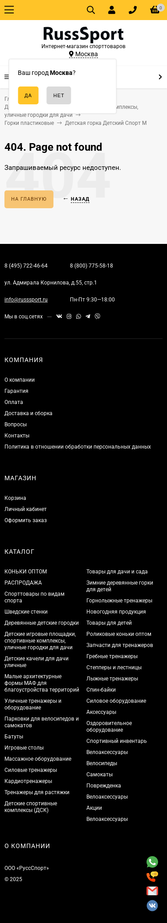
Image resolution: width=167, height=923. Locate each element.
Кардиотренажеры (28, 781)
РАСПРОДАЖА (23, 583)
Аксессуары (101, 712)
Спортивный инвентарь (116, 741)
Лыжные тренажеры (112, 679)
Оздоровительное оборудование (109, 726)
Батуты (13, 736)
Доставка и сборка (28, 413)
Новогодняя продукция (116, 612)
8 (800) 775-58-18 (91, 266)
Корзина (15, 498)
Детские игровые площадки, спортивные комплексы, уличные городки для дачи (40, 641)
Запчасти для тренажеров (119, 645)
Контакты (16, 436)
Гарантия (16, 391)
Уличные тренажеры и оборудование (32, 704)
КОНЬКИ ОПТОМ (25, 572)
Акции (94, 808)
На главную (29, 199)
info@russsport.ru (26, 300)
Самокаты (99, 774)
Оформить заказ (25, 520)
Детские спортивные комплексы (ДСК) (30, 806)
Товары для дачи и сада (117, 572)
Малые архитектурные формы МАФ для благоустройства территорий (41, 683)
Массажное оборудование (37, 759)
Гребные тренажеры (112, 656)
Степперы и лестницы (114, 667)
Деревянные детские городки (41, 623)
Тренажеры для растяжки (36, 792)
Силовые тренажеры (30, 770)
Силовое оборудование (116, 701)
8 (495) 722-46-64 (26, 266)
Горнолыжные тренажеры (119, 600)
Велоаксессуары (107, 752)
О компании (19, 380)
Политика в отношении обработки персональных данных (77, 447)
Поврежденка (103, 786)
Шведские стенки (26, 612)
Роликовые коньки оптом (118, 634)
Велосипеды (101, 763)
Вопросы (15, 424)
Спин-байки (101, 690)
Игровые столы (24, 748)
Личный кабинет (25, 509)
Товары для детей (109, 623)
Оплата (13, 402)
